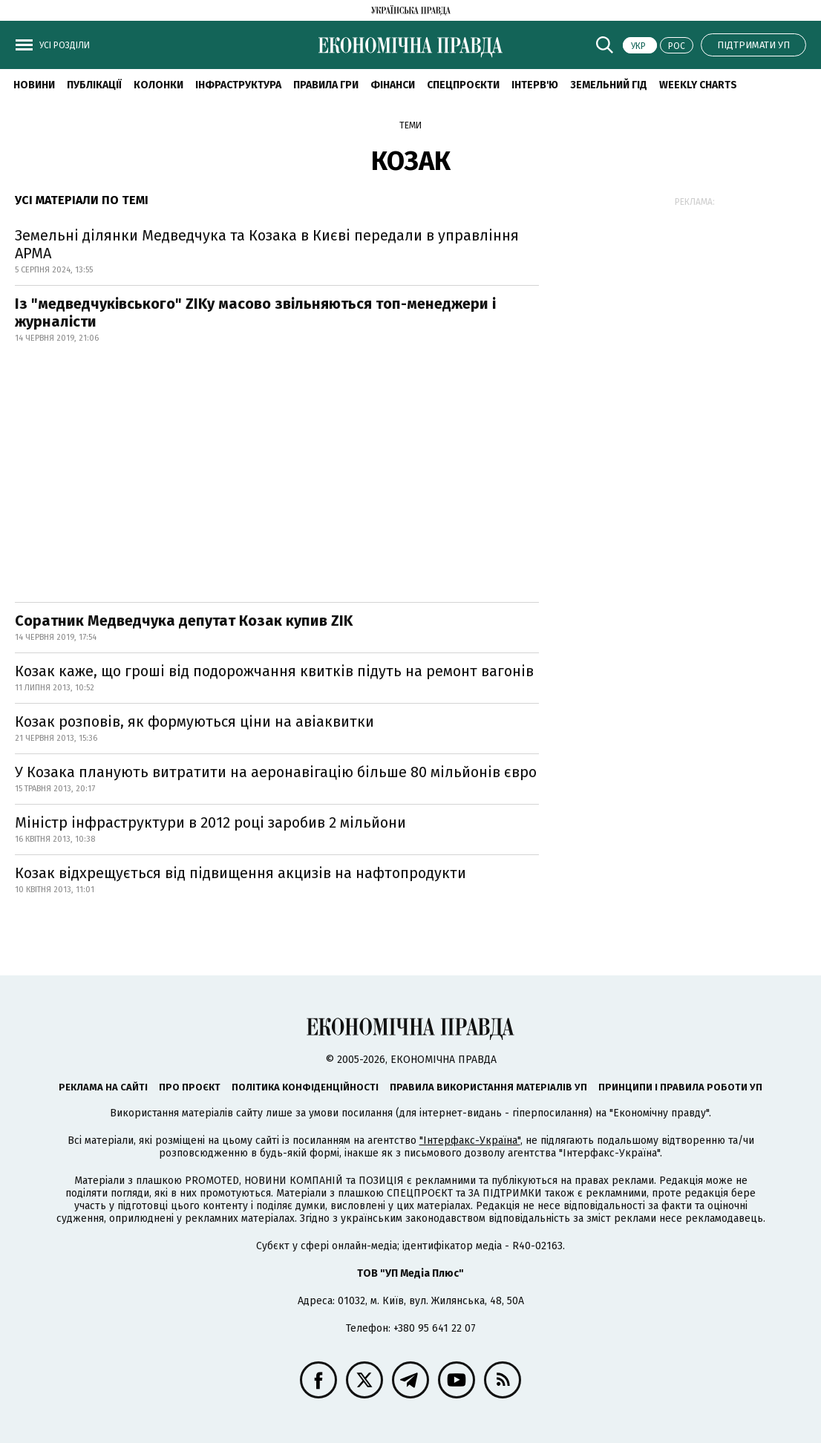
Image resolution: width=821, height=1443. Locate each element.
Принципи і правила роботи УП (680, 1087)
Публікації (94, 85)
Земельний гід (608, 85)
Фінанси (392, 85)
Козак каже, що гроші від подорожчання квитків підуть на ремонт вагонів (274, 671)
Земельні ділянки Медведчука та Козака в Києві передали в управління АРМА (267, 244)
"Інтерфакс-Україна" (469, 1140)
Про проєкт (189, 1087)
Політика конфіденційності (305, 1087)
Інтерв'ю (534, 85)
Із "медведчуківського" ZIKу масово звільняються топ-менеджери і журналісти (255, 312)
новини (34, 85)
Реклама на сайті (103, 1087)
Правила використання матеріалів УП (488, 1087)
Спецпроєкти (463, 85)
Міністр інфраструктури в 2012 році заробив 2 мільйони (210, 822)
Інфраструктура (238, 85)
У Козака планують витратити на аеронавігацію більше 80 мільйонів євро (276, 772)
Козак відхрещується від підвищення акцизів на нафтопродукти (240, 873)
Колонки (158, 85)
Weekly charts (698, 85)
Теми (410, 125)
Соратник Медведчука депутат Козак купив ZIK (184, 620)
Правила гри (326, 85)
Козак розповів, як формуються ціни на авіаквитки (194, 721)
